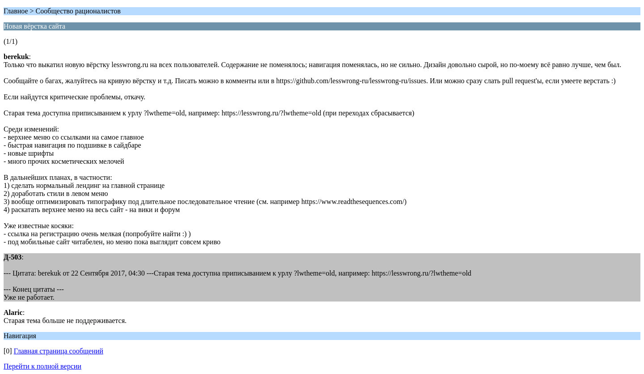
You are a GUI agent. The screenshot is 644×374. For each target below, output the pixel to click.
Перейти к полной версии (42, 366)
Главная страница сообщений (58, 351)
